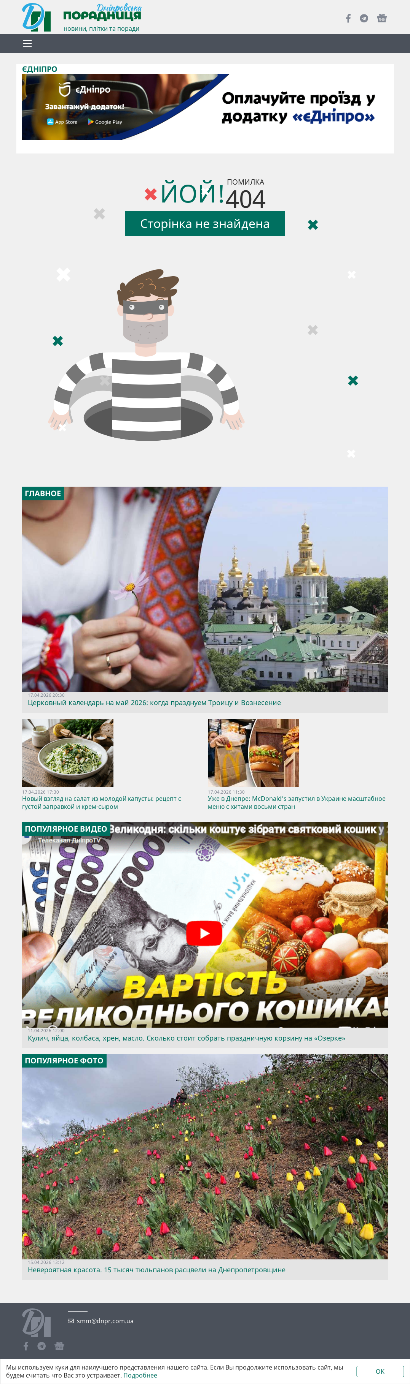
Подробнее (140, 1375)
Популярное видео (66, 829)
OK (380, 1371)
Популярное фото (64, 1061)
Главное (43, 493)
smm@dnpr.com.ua (105, 1321)
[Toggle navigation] (28, 43)
